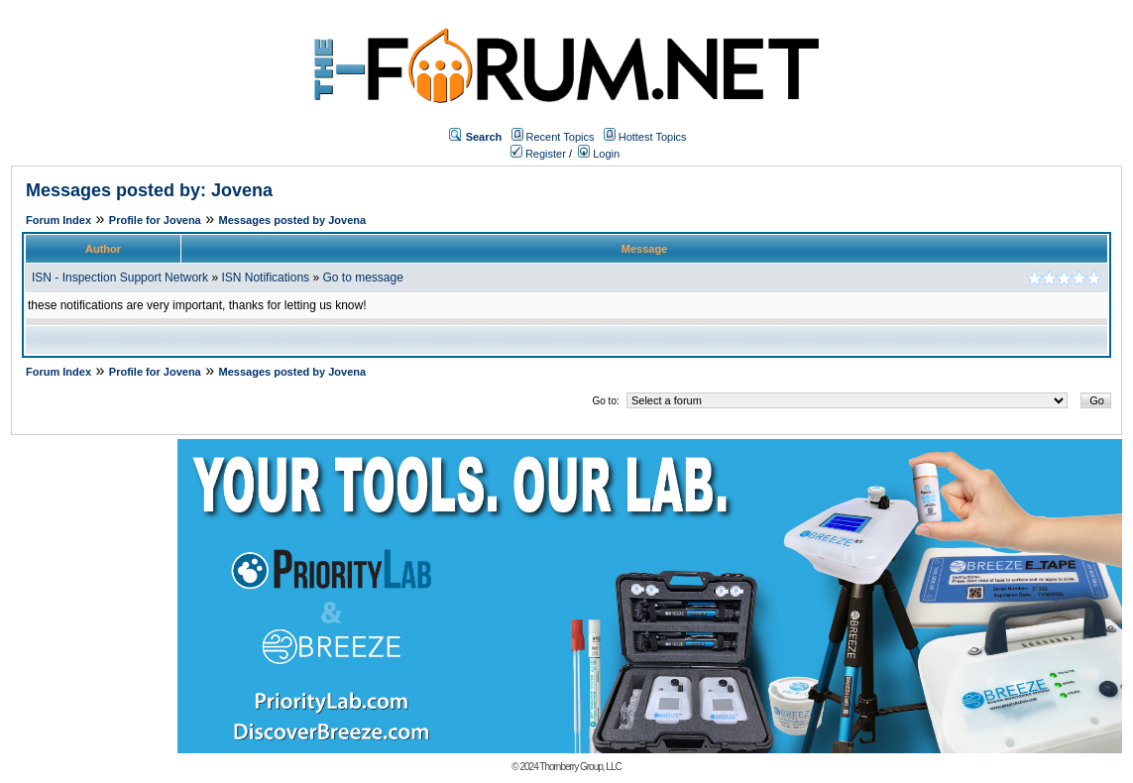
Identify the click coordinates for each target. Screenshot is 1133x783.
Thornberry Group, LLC (580, 766)
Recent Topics (560, 137)
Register (538, 154)
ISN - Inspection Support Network (120, 277)
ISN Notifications (265, 277)
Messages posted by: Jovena (149, 190)
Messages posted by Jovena (293, 220)
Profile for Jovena (155, 220)
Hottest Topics (653, 137)
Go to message (362, 277)
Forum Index (58, 220)
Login (599, 154)
